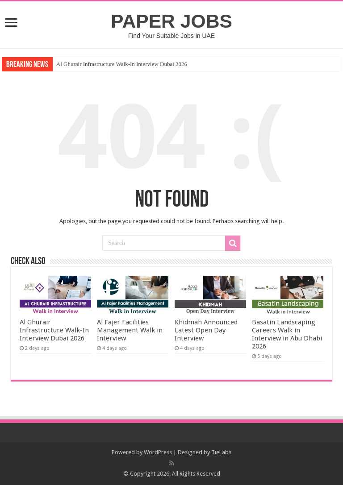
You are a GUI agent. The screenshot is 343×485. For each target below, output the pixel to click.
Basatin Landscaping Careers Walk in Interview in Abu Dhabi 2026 (287, 334)
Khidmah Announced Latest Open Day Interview (206, 330)
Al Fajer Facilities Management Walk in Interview (130, 330)
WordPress (158, 452)
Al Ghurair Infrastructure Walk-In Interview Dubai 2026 (121, 64)
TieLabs (221, 452)
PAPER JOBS (171, 21)
